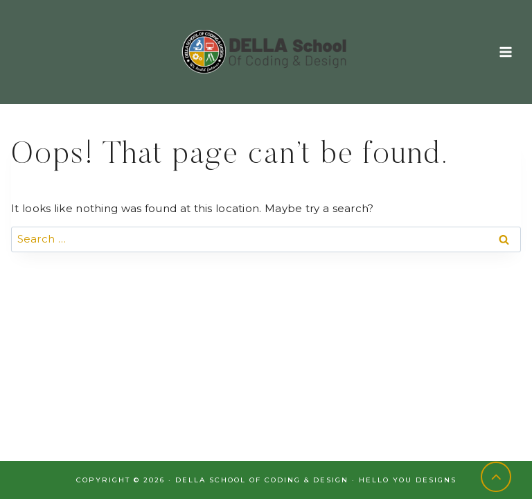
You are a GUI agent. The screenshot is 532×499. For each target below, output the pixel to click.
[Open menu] (505, 51)
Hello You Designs (407, 479)
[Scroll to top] (496, 477)
